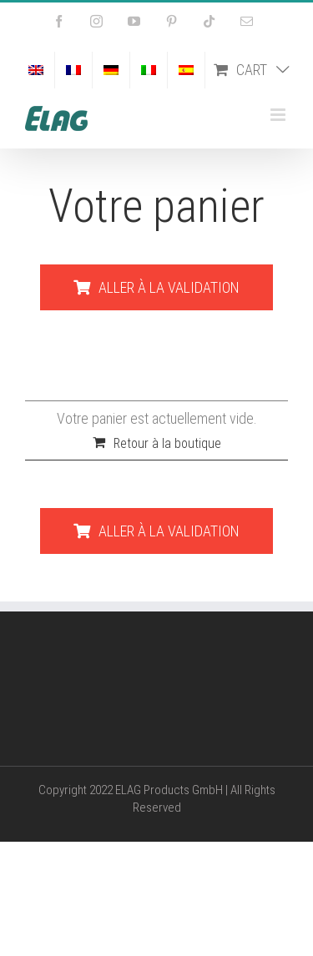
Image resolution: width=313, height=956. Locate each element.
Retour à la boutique (167, 443)
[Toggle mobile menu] (279, 114)
